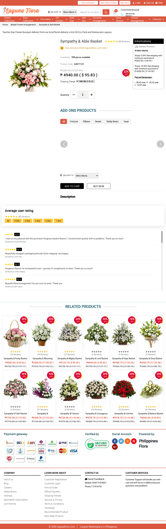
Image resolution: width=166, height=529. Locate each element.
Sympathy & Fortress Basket (69, 415)
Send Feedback (94, 478)
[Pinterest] (134, 441)
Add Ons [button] (86, 19)
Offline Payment (52, 491)
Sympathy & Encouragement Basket (42, 415)
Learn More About (55, 472)
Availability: (74, 57)
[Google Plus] (115, 446)
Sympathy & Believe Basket (150, 413)
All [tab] (63, 121)
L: (139, 82)
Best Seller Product (109, 2)
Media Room (10, 491)
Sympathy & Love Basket (96, 358)
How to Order (51, 487)
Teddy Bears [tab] (112, 121)
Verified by (91, 433)
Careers (8, 487)
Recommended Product (56, 511)
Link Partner (10, 503)
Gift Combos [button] (61, 19)
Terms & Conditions (54, 503)
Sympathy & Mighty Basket (69, 358)
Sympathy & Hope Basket (123, 358)
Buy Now (98, 186)
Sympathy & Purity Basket (15, 358)
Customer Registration (55, 478)
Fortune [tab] (74, 121)
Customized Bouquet (130, 9)
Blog (6, 482)
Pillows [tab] (86, 121)
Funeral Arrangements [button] (140, 19)
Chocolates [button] (46, 19)
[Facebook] (115, 441)
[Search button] (106, 12)
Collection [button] (158, 19)
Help (159, 3)
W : (150, 82)
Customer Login (52, 482)
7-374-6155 (96, 485)
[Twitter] (121, 441)
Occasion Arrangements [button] (103, 19)
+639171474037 (99, 482)
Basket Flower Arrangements (23, 24)
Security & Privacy (53, 499)
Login (136, 3)
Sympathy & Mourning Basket (43, 360)
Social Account (121, 433)
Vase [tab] (126, 121)
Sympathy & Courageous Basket (96, 415)
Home (5, 24)
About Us (8, 478)
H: (140, 85)
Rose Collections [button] (30, 19)
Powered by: (146, 433)
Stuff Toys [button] (74, 19)
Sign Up (149, 3)
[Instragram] (127, 441)
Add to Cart (72, 186)
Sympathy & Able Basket (49, 24)
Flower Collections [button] (12, 19)
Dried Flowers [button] (122, 19)
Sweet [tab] (98, 121)
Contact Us (91, 472)
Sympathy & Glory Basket (150, 358)
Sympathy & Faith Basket (15, 413)
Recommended (88, 2)
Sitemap (8, 495)
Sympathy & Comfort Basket (123, 415)
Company (9, 472)
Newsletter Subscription (16, 499)
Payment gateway (14, 433)
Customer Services (136, 472)
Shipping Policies (52, 495)
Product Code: (71, 64)
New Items (124, 2)
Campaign (49, 507)
